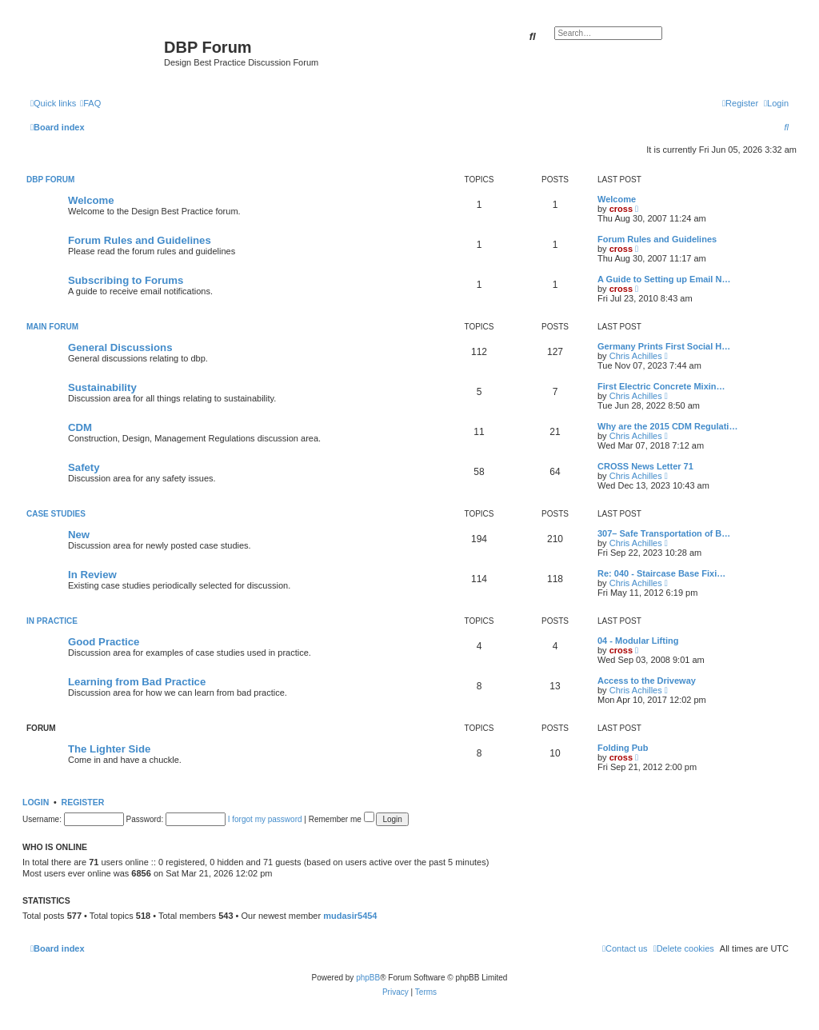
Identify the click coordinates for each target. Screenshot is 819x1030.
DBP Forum (50, 179)
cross (621, 209)
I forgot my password (265, 819)
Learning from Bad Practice (137, 682)
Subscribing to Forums (125, 280)
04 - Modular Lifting (637, 640)
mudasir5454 (350, 915)
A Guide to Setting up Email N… (663, 279)
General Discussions (120, 347)
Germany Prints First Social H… (663, 346)
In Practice (52, 621)
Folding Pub (623, 748)
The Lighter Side (109, 749)
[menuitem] (90, 103)
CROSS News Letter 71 (645, 466)
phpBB (368, 977)
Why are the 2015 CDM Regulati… (667, 426)
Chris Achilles (635, 356)
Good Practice (103, 642)
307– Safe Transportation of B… (663, 533)
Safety (84, 467)
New (79, 535)
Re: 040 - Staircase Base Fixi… (661, 573)
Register (83, 802)
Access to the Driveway (646, 680)
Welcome (91, 200)
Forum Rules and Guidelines (139, 240)
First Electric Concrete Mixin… (661, 386)
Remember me (341, 819)
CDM (80, 427)
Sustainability (102, 387)
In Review (92, 575)
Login (35, 802)
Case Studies (56, 513)
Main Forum (52, 326)
